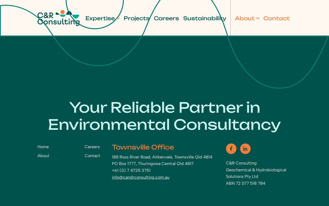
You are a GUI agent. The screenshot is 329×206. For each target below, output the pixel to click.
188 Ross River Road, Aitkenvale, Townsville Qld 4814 (162, 156)
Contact (276, 18)
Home (43, 146)
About (245, 18)
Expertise (100, 18)
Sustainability (204, 18)
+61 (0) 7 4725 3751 (131, 170)
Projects (137, 18)
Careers (166, 18)
